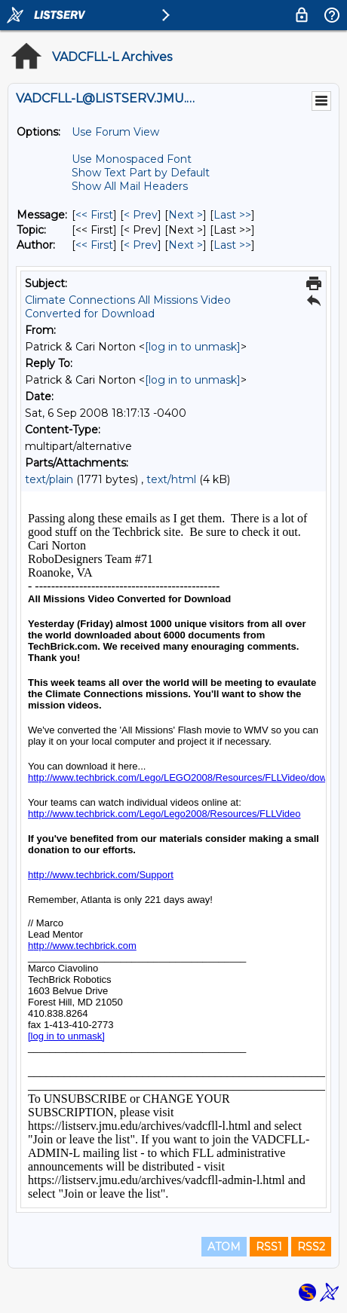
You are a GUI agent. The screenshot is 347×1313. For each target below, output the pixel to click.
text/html (171, 479)
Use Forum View (115, 132)
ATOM (224, 1246)
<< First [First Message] (94, 215)
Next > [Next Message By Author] (185, 245)
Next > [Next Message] (185, 215)
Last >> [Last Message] (232, 215)
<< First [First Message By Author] (94, 245)
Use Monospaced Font (132, 159)
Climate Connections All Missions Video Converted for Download (128, 306)
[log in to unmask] (193, 347)
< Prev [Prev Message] (141, 215)
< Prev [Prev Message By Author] (141, 245)
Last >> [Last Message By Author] (232, 245)
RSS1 (269, 1246)
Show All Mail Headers (130, 186)
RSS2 (311, 1246)
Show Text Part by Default (141, 172)
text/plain (49, 479)
